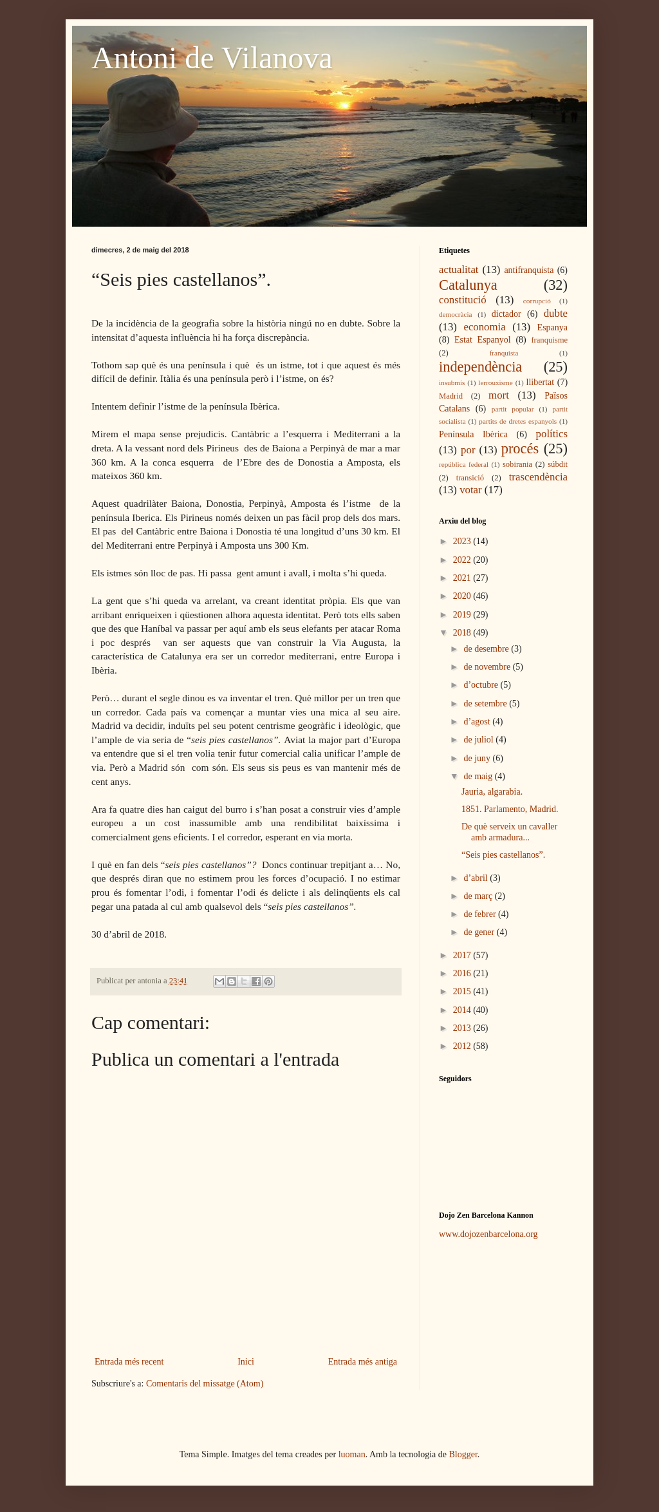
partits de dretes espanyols (518, 421)
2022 (463, 560)
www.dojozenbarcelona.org (488, 1234)
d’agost (477, 721)
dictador (506, 314)
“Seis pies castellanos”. (503, 855)
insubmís (452, 382)
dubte (556, 313)
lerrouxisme (495, 382)
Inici (245, 1361)
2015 (463, 991)
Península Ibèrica (473, 434)
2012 (463, 1046)
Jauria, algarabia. (492, 792)
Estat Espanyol (482, 340)
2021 (463, 578)
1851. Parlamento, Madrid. (509, 809)
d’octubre (481, 685)
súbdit (558, 464)
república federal (463, 464)
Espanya (552, 327)
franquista (504, 353)
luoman (352, 1454)
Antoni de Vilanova (212, 58)
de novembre (487, 667)
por (468, 450)
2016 (463, 973)
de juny (477, 758)
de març (478, 896)
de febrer (480, 914)
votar (470, 490)
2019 (463, 614)
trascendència (538, 477)
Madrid (451, 396)
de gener (479, 932)
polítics (552, 434)
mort (498, 395)
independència (480, 367)
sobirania (517, 464)
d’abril (476, 878)
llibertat (540, 382)
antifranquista (528, 270)
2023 (463, 541)
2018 (463, 633)
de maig (478, 776)
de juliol (479, 739)
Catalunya (468, 285)
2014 (463, 1010)
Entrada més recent (129, 1361)
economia (484, 327)
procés (520, 448)
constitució (463, 300)
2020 (463, 596)
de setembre (486, 703)
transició (470, 477)
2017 (463, 955)
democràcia (455, 314)
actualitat (459, 269)
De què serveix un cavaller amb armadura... (509, 832)
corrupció (537, 301)
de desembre (487, 649)
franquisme (549, 340)
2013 (463, 1028)
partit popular (513, 409)
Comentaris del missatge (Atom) (204, 1383)
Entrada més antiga (362, 1361)
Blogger (463, 1454)
